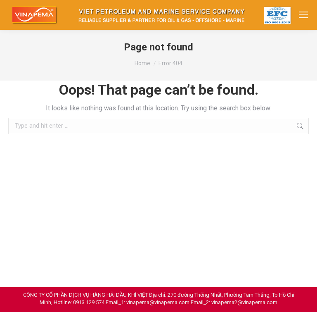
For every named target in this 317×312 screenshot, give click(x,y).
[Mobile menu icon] (303, 15)
